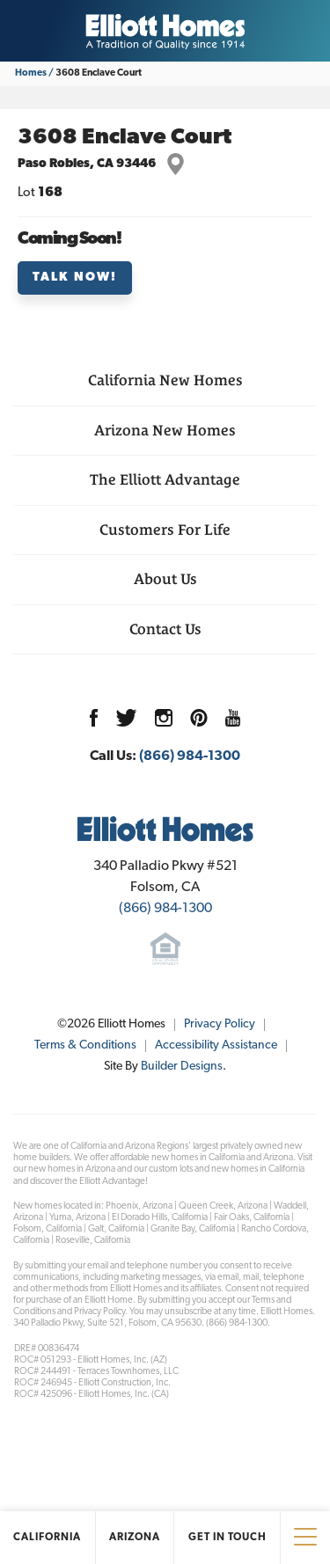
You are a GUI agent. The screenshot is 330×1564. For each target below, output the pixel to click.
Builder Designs (182, 1066)
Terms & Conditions (85, 1045)
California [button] (47, 1537)
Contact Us (165, 629)
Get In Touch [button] (227, 1537)
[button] (165, 278)
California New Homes (165, 380)
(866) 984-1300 (189, 756)
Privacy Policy (219, 1024)
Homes (31, 73)
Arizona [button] (134, 1537)
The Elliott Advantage (165, 479)
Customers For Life (165, 529)
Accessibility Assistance (216, 1045)
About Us (165, 579)
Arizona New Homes (165, 430)
